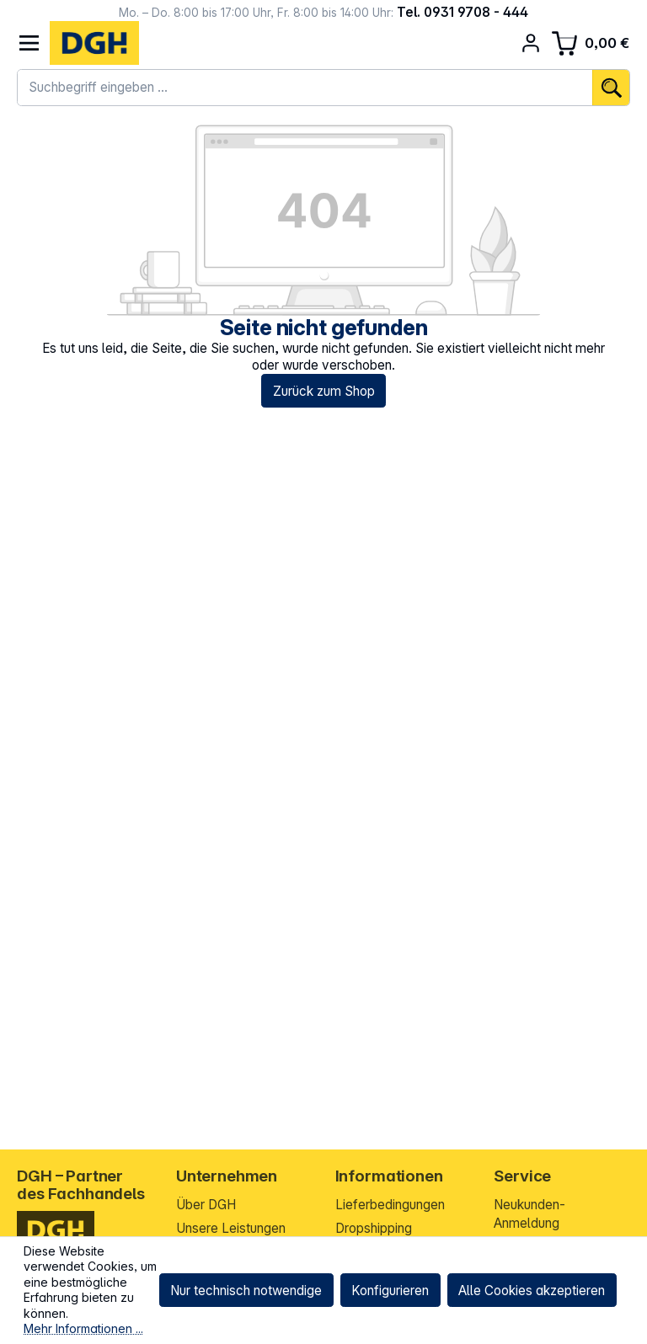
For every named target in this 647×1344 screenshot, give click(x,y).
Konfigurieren (390, 1291)
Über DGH (206, 1205)
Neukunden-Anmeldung (529, 1214)
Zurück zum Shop (324, 391)
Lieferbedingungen (390, 1205)
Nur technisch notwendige (246, 1291)
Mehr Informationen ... (83, 1328)
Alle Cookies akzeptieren (531, 1291)
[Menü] (29, 43)
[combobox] (305, 87)
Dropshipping (373, 1228)
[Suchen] (610, 87)
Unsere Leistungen (231, 1228)
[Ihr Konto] (531, 43)
